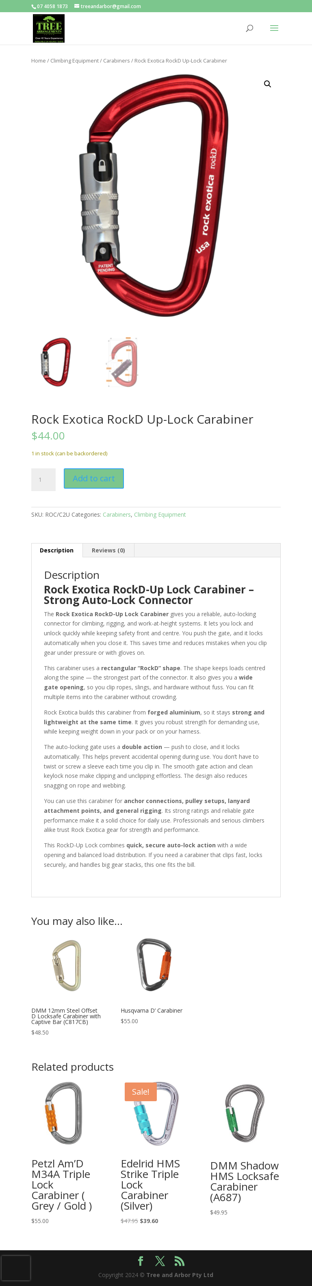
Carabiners (116, 60)
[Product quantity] (43, 479)
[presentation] (16, 1268)
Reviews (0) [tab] (108, 550)
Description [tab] (57, 550)
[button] (267, 84)
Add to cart (94, 478)
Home (38, 60)
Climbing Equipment (74, 60)
